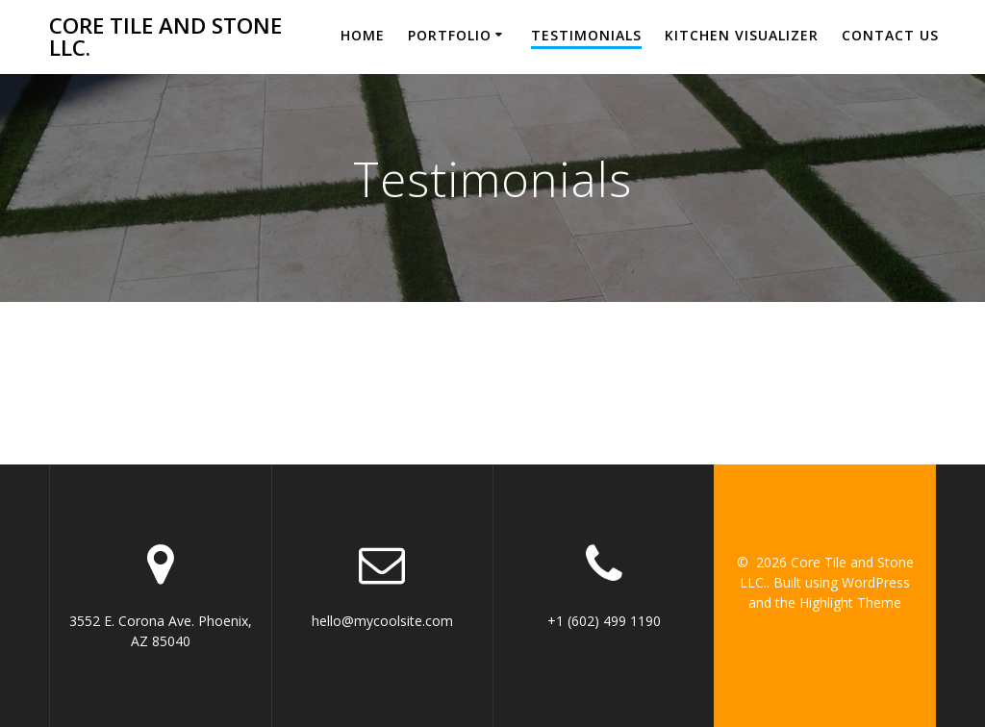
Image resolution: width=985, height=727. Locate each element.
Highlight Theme (850, 602)
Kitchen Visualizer (742, 35)
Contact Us (890, 35)
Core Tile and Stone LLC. (165, 37)
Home (363, 35)
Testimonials (586, 35)
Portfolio (450, 35)
